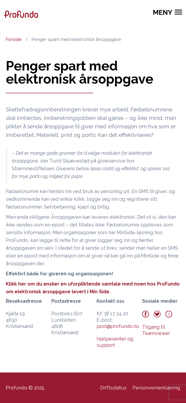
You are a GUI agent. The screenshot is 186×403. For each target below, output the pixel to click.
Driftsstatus (113, 388)
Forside (14, 39)
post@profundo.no (118, 326)
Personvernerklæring (156, 388)
